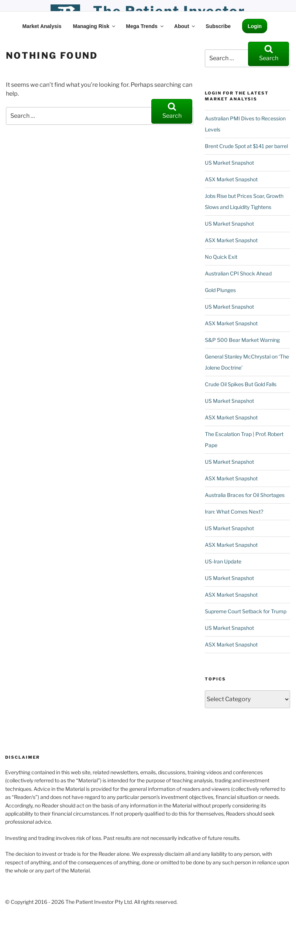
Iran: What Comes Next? (234, 511)
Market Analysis (41, 26)
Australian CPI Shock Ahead (238, 273)
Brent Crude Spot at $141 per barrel (246, 146)
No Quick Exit (221, 257)
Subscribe (218, 26)
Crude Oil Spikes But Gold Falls (240, 384)
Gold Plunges (220, 290)
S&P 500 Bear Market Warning (242, 340)
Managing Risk (94, 26)
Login (255, 26)
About (185, 26)
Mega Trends (145, 26)
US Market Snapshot (229, 162)
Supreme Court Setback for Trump (245, 611)
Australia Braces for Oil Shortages (245, 495)
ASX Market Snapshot (231, 179)
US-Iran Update (223, 561)
